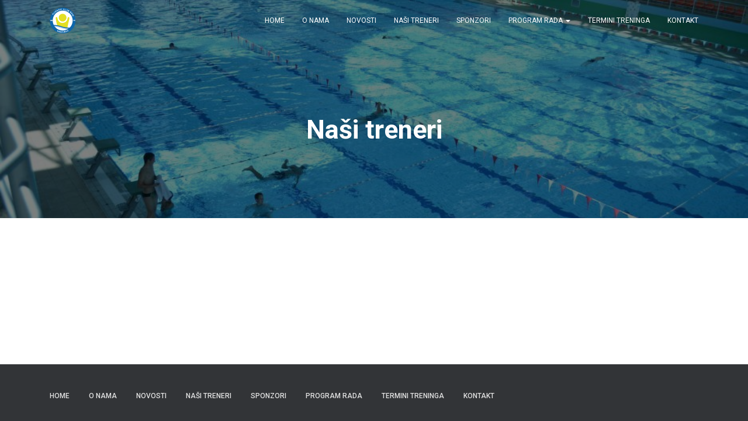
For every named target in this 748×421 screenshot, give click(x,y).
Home (275, 20)
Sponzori (473, 20)
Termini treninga (619, 20)
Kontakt (682, 20)
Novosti (361, 20)
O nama (315, 20)
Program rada (539, 20)
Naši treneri (416, 20)
